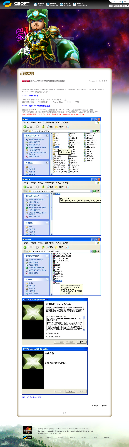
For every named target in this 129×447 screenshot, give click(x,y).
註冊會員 (83, 437)
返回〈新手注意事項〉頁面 (31, 397)
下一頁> (104, 406)
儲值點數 (106, 437)
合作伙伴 (72, 437)
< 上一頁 (95, 406)
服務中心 (60, 437)
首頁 (41, 437)
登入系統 (95, 437)
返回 (64, 413)
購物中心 (49, 437)
